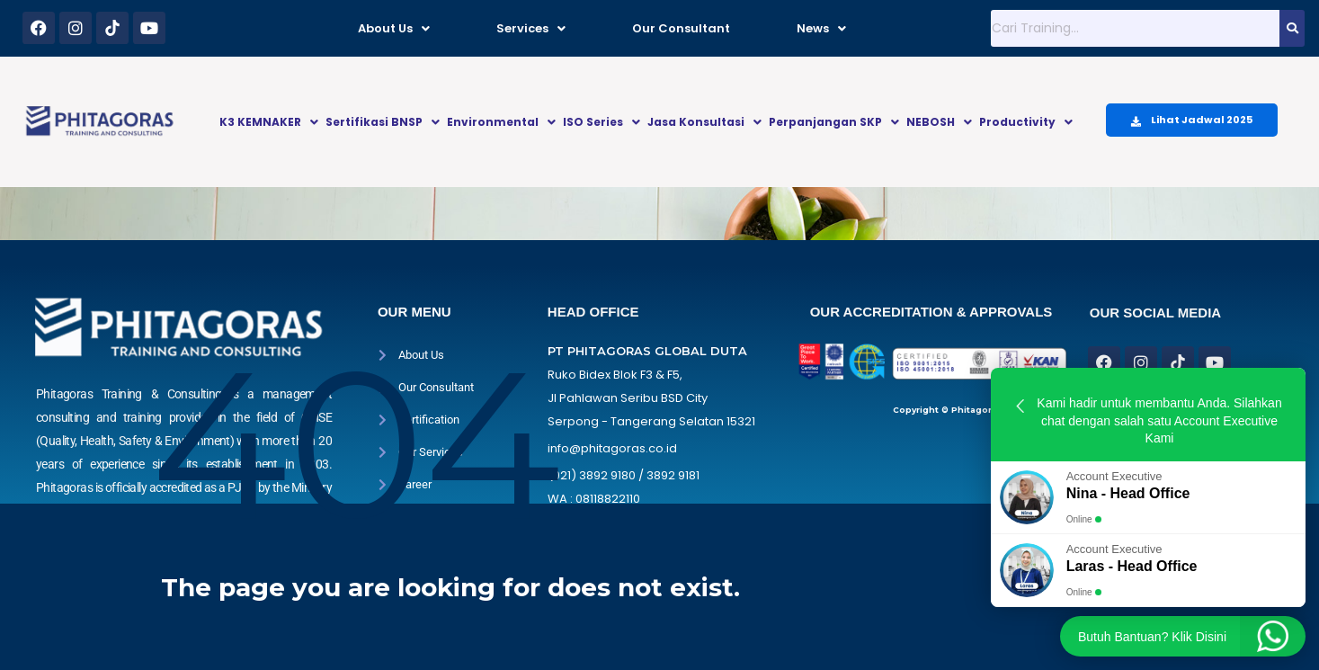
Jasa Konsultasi (704, 122)
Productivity (1026, 122)
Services (531, 28)
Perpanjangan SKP (834, 122)
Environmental (501, 122)
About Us (394, 28)
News (821, 28)
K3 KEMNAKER (268, 122)
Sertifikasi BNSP (382, 122)
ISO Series (601, 122)
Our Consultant (681, 28)
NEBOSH (939, 122)
